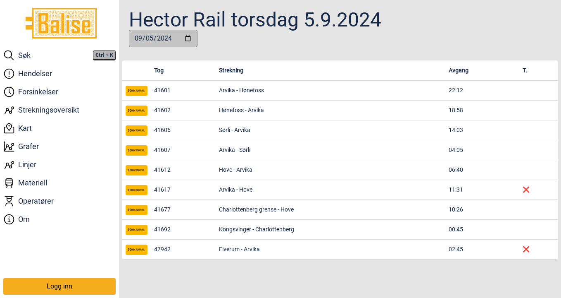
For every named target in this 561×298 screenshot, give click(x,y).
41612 (162, 169)
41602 (162, 110)
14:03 (456, 130)
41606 (162, 130)
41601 (162, 90)
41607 (162, 150)
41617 (162, 189)
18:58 (456, 110)
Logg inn (59, 286)
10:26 (456, 209)
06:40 (456, 169)
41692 (162, 229)
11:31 (456, 189)
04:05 (456, 150)
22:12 (456, 90)
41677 (162, 209)
